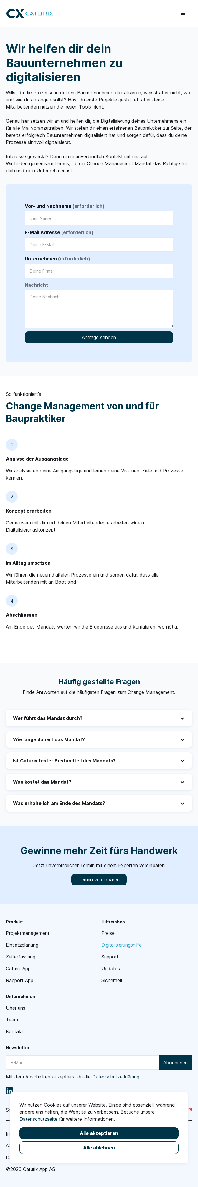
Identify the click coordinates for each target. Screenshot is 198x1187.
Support (109, 957)
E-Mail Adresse (59, 232)
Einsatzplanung (22, 945)
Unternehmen (57, 259)
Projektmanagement (28, 933)
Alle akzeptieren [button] (99, 1133)
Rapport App (19, 980)
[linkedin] (9, 1090)
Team (12, 1020)
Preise (108, 933)
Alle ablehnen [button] (99, 1148)
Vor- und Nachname (65, 206)
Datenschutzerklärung (115, 1077)
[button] (183, 13)
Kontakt (14, 1031)
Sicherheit (112, 980)
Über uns (15, 1008)
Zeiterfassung (20, 957)
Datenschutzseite (38, 1119)
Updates (110, 968)
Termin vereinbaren (99, 879)
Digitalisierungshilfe (121, 945)
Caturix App (18, 968)
